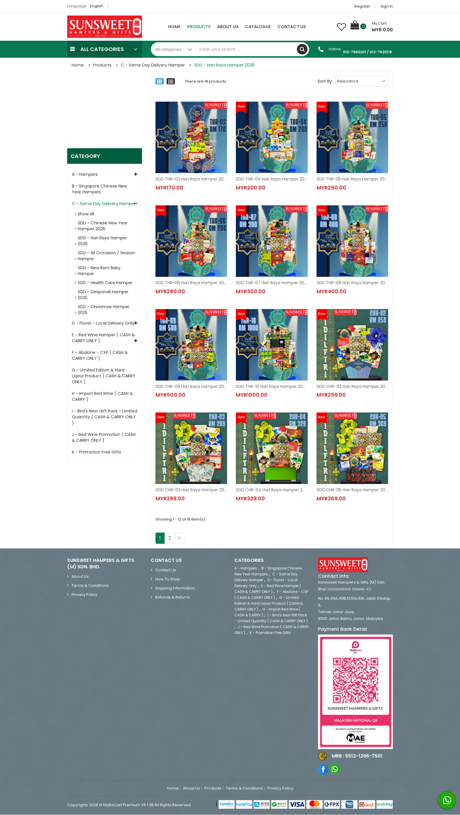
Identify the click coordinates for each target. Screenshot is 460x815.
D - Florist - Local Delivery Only (103, 323)
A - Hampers (85, 175)
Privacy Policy (84, 595)
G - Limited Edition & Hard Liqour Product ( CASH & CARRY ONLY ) (103, 376)
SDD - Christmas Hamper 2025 (103, 310)
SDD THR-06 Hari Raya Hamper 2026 (191, 283)
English (98, 6)
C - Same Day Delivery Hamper (153, 65)
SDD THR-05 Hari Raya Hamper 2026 (352, 179)
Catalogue (258, 27)
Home (174, 27)
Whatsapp (334, 769)
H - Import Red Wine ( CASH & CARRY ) (102, 397)
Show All (86, 214)
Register (362, 6)
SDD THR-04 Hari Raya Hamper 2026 (271, 179)
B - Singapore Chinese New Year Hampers (99, 189)
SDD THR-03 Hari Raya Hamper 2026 (191, 179)
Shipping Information (175, 588)
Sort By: (325, 81)
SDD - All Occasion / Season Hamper (106, 256)
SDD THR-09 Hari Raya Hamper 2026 (191, 386)
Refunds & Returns (172, 597)
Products (199, 27)
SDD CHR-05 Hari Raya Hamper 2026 (352, 490)
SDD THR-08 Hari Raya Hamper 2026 (352, 283)
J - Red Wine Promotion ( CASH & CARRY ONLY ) (104, 438)
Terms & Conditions (90, 586)
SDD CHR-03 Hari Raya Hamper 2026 (191, 490)
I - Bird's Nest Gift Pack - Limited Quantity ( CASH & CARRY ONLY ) (104, 417)
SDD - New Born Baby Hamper (99, 271)
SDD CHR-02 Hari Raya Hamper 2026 (352, 386)
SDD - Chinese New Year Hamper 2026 (103, 226)
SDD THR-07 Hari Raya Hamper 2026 (271, 283)
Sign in (386, 6)
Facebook (323, 769)
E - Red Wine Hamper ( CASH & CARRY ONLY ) (103, 338)
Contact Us (292, 27)
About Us (228, 27)
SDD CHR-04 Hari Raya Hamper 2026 (271, 490)
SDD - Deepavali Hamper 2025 (103, 295)
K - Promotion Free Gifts (96, 452)
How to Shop (167, 579)
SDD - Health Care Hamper (105, 283)
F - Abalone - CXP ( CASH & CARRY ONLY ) (100, 356)
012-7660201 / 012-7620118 (367, 52)
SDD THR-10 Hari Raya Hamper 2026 (271, 386)
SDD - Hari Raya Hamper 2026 (224, 65)
